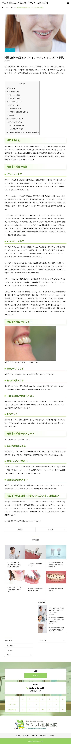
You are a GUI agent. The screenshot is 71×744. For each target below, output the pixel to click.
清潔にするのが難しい (16, 125)
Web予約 (52, 735)
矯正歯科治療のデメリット (14, 118)
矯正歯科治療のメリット (14, 101)
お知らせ (9, 650)
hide (24, 83)
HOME (18, 735)
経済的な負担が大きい (16, 129)
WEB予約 (35, 675)
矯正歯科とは (10, 88)
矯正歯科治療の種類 (12, 91)
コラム (9, 50)
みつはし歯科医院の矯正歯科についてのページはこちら (23, 521)
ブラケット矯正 (14, 95)
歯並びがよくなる (14, 105)
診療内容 (34, 735)
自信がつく (12, 115)
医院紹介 (25, 735)
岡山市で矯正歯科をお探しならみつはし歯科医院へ (22, 132)
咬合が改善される (14, 108)
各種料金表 (43, 735)
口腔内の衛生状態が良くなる (18, 112)
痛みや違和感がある (15, 122)
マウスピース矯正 (14, 98)
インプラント (11, 645)
